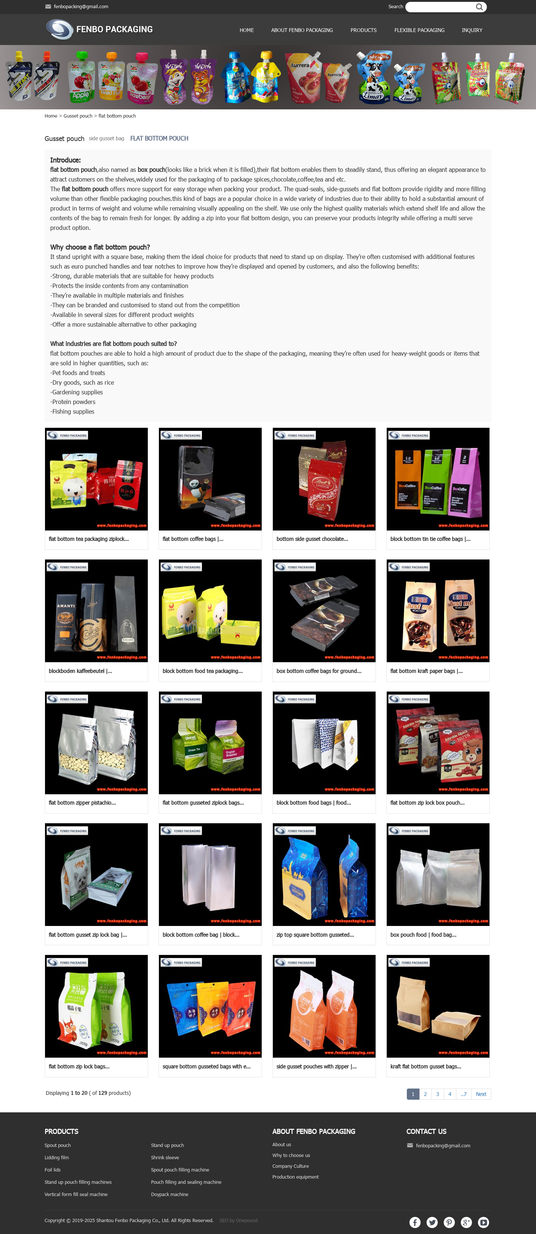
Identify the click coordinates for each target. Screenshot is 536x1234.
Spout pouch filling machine (180, 1170)
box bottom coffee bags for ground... (319, 671)
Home (247, 30)
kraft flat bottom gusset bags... (425, 1066)
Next (481, 1094)
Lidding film (57, 1157)
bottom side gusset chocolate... (312, 539)
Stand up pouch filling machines (78, 1182)
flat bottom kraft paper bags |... (426, 671)
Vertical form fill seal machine (76, 1194)
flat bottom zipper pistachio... (82, 802)
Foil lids (53, 1170)
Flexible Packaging (419, 30)
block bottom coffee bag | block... (201, 935)
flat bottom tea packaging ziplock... (89, 539)
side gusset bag (106, 138)
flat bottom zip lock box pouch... (427, 802)
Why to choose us (291, 1155)
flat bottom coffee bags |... (193, 539)
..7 (464, 1094)
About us (281, 1144)
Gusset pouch (78, 116)
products (364, 30)
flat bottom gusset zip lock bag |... (88, 935)
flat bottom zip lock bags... (79, 1066)
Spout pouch (58, 1145)
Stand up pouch (167, 1145)
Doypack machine (169, 1194)
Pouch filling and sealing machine (186, 1182)
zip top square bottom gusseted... (315, 935)
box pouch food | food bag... (423, 935)
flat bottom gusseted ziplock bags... (203, 802)
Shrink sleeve (165, 1157)
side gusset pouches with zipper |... (317, 1066)
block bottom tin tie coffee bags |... (430, 539)
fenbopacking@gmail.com (81, 6)
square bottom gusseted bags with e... (207, 1066)
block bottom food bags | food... (314, 802)
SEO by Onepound (239, 1220)
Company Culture (290, 1166)
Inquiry (472, 30)
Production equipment (295, 1177)
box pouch (151, 169)
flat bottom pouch (117, 116)
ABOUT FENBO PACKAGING (302, 30)
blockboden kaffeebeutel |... (80, 671)
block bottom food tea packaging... (203, 671)
